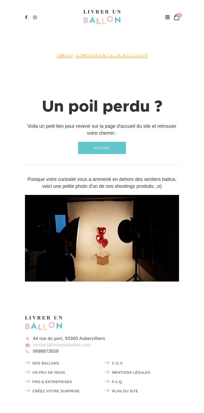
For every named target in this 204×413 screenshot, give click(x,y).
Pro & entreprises (52, 382)
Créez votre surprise (56, 391)
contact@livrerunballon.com (62, 345)
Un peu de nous (48, 372)
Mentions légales (131, 372)
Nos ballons (45, 363)
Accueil (102, 148)
